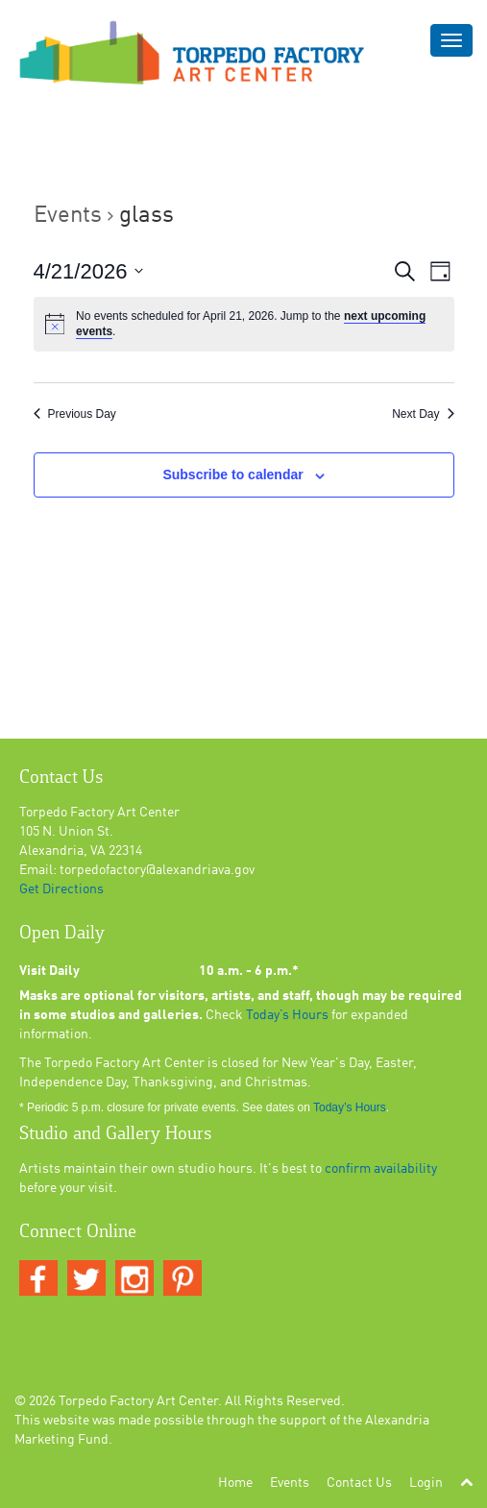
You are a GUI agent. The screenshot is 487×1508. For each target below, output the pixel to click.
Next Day (422, 414)
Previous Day (75, 414)
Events (68, 216)
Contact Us (359, 1483)
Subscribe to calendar (232, 474)
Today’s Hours (287, 1015)
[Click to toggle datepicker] (89, 271)
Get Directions (61, 889)
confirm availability (381, 1169)
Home (235, 1483)
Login (426, 1483)
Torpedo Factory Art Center (138, 1401)
